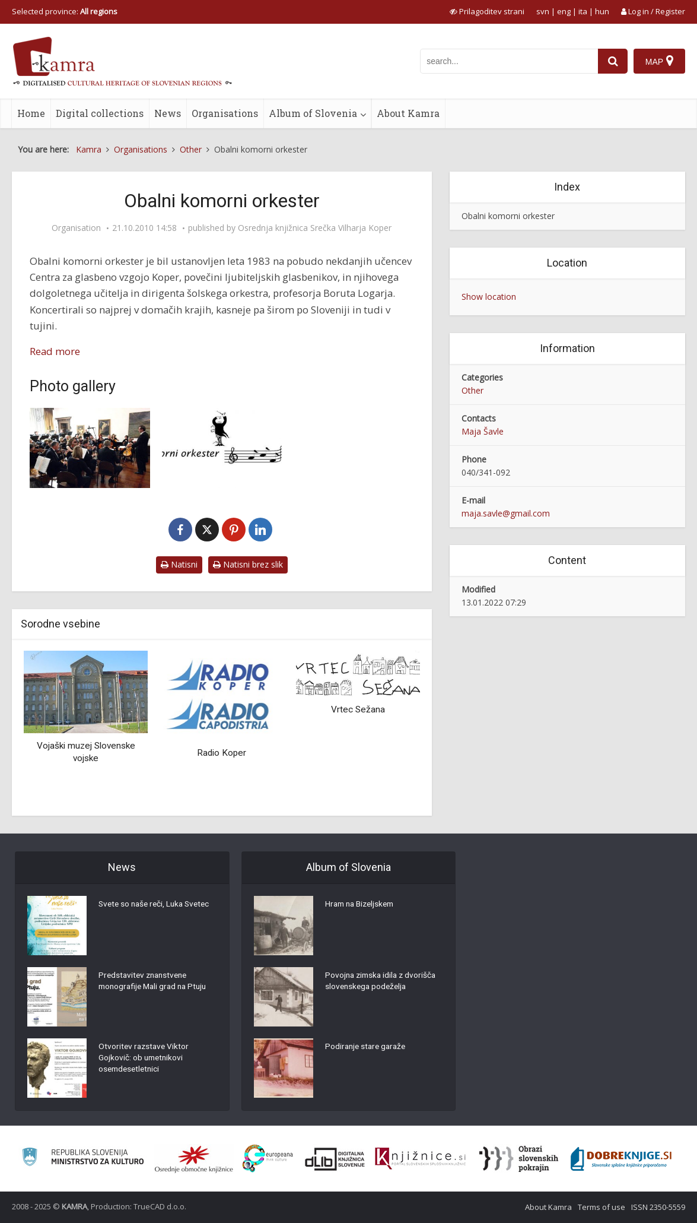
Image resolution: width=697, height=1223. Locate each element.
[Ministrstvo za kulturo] (82, 1158)
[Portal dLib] (335, 1159)
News (167, 113)
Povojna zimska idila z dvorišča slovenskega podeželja (383, 982)
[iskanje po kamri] (509, 61)
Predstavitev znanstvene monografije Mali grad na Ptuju (155, 982)
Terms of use (601, 1207)
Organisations (225, 113)
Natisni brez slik (248, 564)
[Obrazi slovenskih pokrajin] (518, 1159)
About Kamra (408, 113)
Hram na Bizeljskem (362, 905)
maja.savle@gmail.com (506, 513)
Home (31, 113)
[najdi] (613, 61)
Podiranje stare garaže (367, 1047)
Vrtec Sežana (358, 709)
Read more (55, 351)
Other (472, 390)
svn (542, 11)
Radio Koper (221, 752)
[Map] (659, 61)
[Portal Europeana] (267, 1158)
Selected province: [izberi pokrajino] (64, 11)
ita (582, 11)
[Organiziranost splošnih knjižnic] (194, 1159)
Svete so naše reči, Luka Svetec (157, 905)
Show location (489, 296)
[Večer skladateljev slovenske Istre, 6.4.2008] (90, 448)
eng (564, 11)
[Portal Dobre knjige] (621, 1159)
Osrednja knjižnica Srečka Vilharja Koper (315, 228)
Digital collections (100, 113)
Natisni (179, 564)
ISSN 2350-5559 (658, 1207)
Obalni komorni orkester (508, 215)
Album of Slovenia (313, 113)
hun (602, 11)
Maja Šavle (483, 431)
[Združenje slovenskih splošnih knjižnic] (420, 1159)
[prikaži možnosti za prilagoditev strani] (487, 11)
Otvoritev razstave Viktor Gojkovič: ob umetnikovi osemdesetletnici (145, 1059)
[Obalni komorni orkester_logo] (222, 448)
